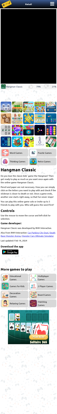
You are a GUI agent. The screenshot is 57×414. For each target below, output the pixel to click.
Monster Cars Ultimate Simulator (38, 235)
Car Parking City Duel (38, 232)
